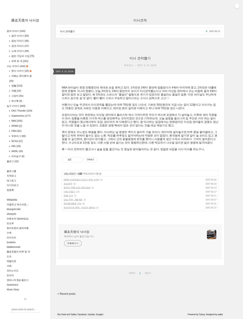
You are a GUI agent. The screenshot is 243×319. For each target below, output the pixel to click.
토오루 (10, 223)
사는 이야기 (17, 66)
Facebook (81, 314)
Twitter (73, 314)
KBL (16, 146)
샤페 (9, 266)
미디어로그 (13, 185)
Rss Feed (61, 314)
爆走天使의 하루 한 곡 (18, 251)
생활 (16, 85)
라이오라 (11, 237)
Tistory (202, 314)
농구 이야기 (16, 106)
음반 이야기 (20, 40)
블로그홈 (11, 171)
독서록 (16, 101)
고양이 (17, 95)
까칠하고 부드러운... (17, 204)
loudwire (11, 242)
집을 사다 (68, 195)
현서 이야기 (21, 71)
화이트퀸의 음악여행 (18, 228)
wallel (220, 314)
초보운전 (68, 184)
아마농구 (17, 156)
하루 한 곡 (19, 61)
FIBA (16, 131)
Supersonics (21, 115)
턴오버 (10, 275)
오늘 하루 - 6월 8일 (73, 199)
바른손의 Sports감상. (18, 218)
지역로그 (11, 175)
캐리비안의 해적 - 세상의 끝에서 (79, 207)
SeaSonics (12, 284)
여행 (16, 90)
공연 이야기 (20, 46)
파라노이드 (13, 270)
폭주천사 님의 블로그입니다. (79, 236)
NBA (16, 120)
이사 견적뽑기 (67, 31)
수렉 (9, 232)
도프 (9, 256)
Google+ (100, 314)
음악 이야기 (16, 31)
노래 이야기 (20, 51)
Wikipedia (12, 199)
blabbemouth (13, 247)
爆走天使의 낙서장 (25, 20)
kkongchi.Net (13, 209)
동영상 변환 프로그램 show (77, 187)
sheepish (11, 214)
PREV (131, 272)
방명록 (10, 190)
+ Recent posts (66, 293)
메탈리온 (11, 261)
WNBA (16, 125)
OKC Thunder (21, 110)
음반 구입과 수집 (22, 56)
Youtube (91, 314)
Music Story (13, 289)
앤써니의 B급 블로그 (18, 280)
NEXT (147, 272)
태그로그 (11, 180)
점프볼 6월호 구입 (72, 203)
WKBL (17, 151)
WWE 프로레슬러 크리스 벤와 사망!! (81, 179)
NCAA (17, 141)
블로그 (13, 161)
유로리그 (18, 136)
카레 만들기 (69, 191)
